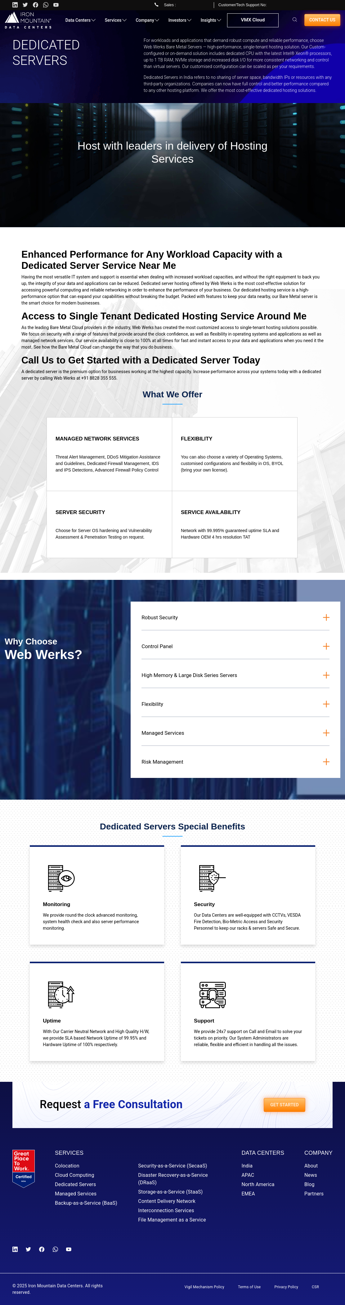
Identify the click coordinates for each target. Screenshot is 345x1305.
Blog (309, 1184)
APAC (247, 1175)
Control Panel (156, 646)
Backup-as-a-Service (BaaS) (86, 1203)
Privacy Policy (286, 1287)
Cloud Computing (74, 1175)
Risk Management (162, 762)
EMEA (248, 1194)
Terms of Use (249, 1287)
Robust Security (159, 617)
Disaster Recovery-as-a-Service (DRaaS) (173, 1178)
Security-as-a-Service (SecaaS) (172, 1166)
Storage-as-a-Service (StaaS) (170, 1192)
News (310, 1175)
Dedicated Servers (75, 1184)
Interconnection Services (166, 1210)
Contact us (322, 22)
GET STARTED (284, 1104)
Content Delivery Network (166, 1201)
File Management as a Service (172, 1220)
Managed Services (162, 733)
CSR (315, 1287)
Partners (314, 1194)
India (247, 1166)
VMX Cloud (252, 22)
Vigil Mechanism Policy (204, 1287)
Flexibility (152, 704)
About (311, 1166)
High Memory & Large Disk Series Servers (189, 675)
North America (257, 1184)
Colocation (67, 1166)
